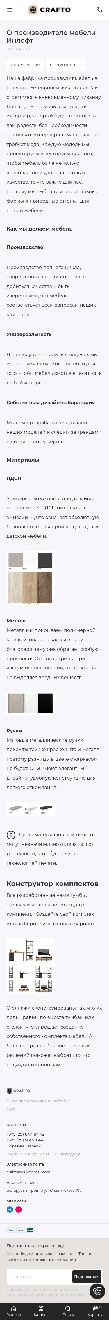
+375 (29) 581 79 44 (25, 1140)
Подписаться (86, 1277)
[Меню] (10, 10)
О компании (66, 64)
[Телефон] (99, 10)
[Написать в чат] (97, 1291)
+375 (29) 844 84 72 (26, 1134)
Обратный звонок (24, 1146)
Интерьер (25, 64)
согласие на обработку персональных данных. (54, 1294)
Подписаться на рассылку (35, 1246)
